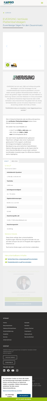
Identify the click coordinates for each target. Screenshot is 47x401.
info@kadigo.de (9, 361)
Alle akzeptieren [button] (23, 395)
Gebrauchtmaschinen (9, 327)
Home (5, 321)
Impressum (28, 330)
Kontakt (27, 321)
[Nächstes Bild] (39, 47)
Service (5, 335)
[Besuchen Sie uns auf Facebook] (8, 369)
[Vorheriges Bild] (7, 47)
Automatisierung (8, 330)
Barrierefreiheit (29, 335)
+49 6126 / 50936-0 (10, 356)
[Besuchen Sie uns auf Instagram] (17, 369)
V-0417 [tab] (6, 161)
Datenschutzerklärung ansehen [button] (12, 390)
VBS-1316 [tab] (14, 161)
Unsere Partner (29, 327)
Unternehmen (7, 338)
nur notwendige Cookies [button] (9, 395)
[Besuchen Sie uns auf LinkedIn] (4, 369)
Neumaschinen (7, 324)
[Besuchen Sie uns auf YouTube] (12, 369)
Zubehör (5, 333)
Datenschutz (28, 333)
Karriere (27, 324)
